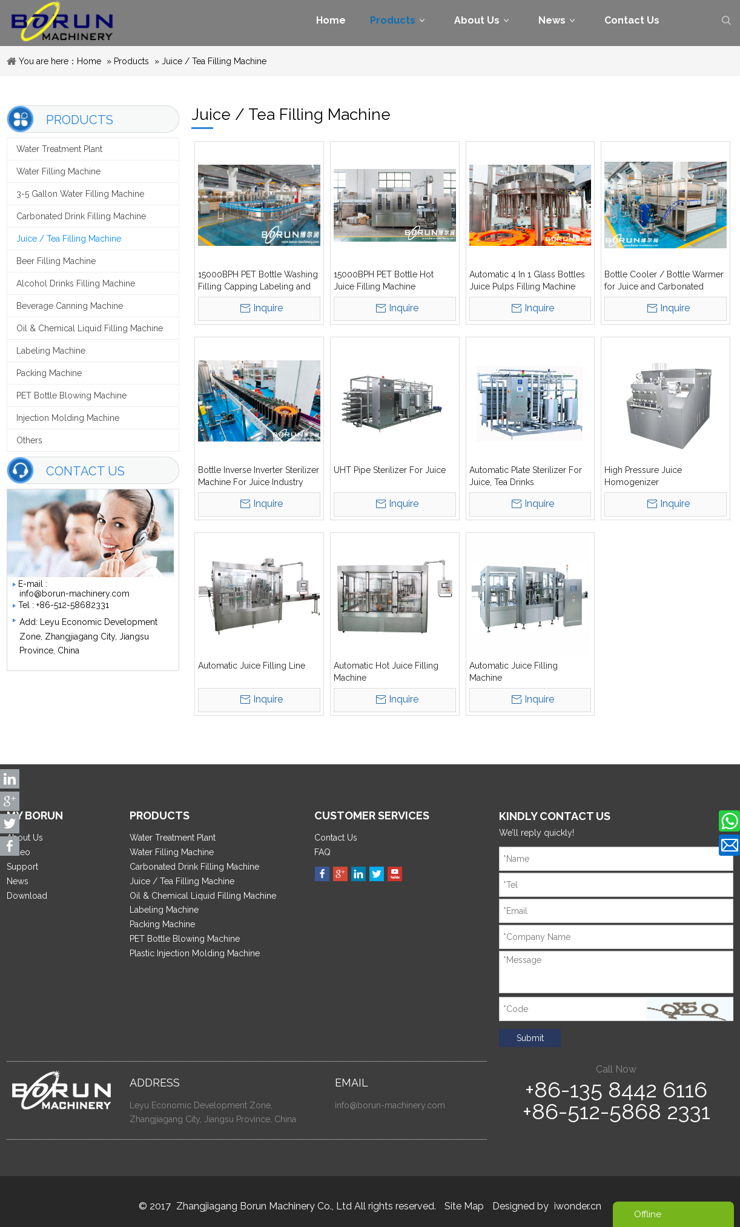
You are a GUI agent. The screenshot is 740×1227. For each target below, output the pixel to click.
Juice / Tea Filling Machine (214, 61)
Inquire (268, 308)
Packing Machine (49, 373)
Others (29, 440)
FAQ (322, 852)
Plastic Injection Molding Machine (195, 953)
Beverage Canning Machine (69, 306)
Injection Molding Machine (67, 418)
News (17, 881)
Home (89, 61)
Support (22, 866)
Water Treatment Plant (59, 149)
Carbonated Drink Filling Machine (81, 216)
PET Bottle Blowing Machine (71, 395)
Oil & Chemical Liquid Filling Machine (89, 328)
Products (131, 61)
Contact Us (335, 837)
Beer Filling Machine (56, 261)
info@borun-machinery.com (74, 593)
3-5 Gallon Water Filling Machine (80, 194)
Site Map (464, 1206)
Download (27, 896)
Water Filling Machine (58, 171)
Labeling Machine (50, 351)
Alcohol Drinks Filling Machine (75, 283)
